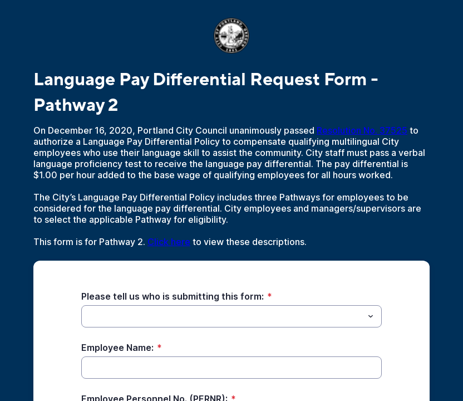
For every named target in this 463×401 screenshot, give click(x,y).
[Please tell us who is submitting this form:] (222, 316)
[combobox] (231, 316)
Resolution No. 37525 (362, 130)
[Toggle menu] (370, 316)
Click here (168, 241)
